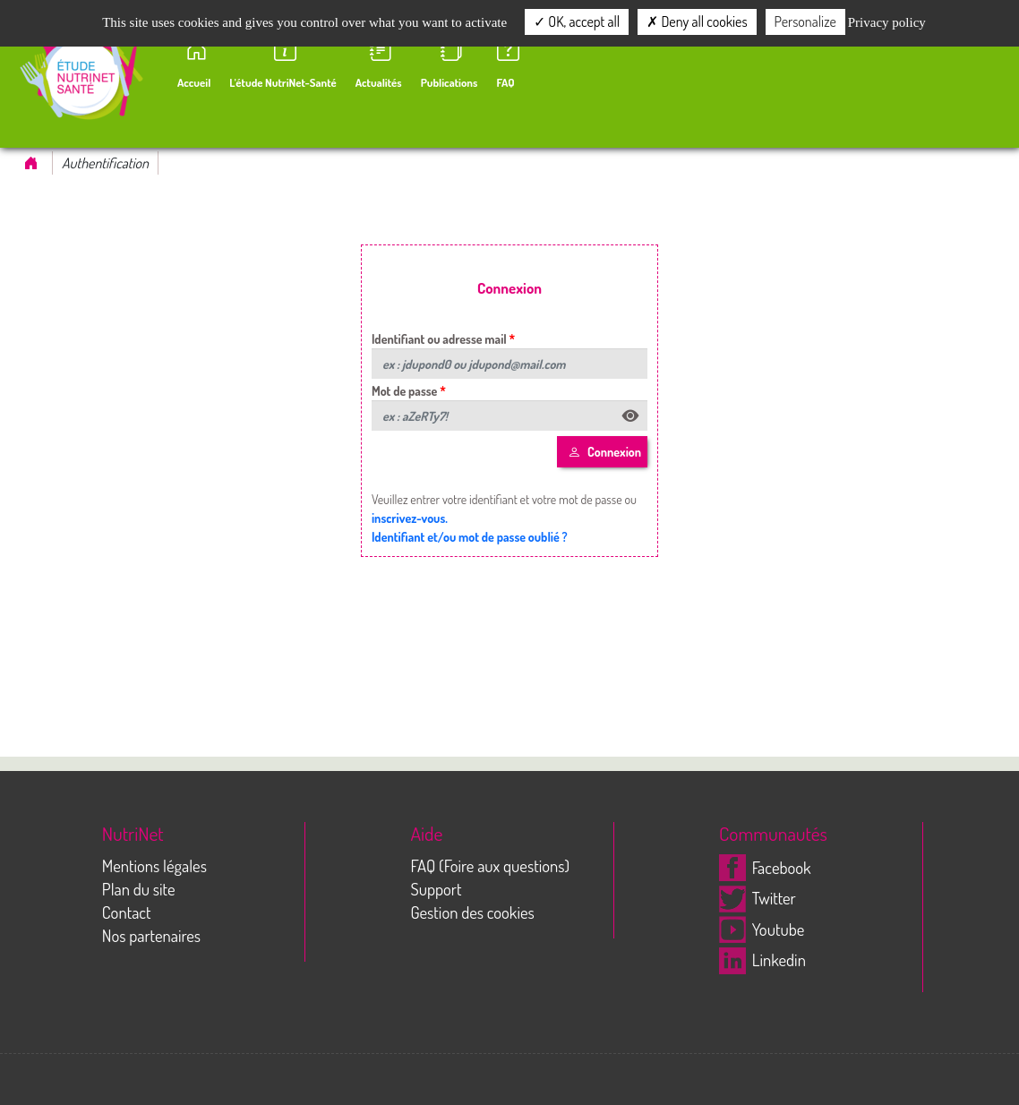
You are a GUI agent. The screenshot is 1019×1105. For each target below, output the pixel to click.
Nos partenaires (151, 935)
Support (435, 888)
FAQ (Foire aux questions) (489, 865)
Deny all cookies (697, 21)
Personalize (805, 21)
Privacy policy (887, 22)
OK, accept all (577, 21)
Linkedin (762, 959)
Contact (126, 912)
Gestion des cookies (472, 912)
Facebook (765, 867)
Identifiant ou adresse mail (439, 339)
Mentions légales (154, 865)
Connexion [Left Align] (604, 451)
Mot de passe (405, 390)
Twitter (757, 897)
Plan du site (139, 888)
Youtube (761, 929)
